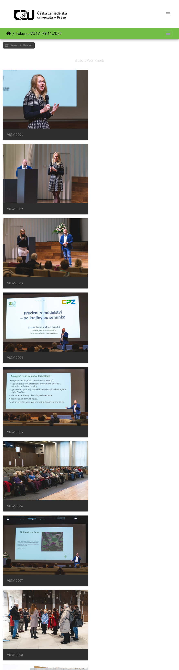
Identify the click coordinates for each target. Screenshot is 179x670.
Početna (8, 33)
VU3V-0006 (105, 280)
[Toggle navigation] (168, 14)
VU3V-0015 (15, 645)
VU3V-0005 (15, 280)
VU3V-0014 (105, 572)
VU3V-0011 (15, 499)
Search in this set (19, 45)
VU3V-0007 (15, 353)
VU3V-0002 (105, 133)
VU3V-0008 (105, 353)
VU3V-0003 (15, 207)
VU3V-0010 (105, 426)
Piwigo (97, 661)
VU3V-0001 (15, 133)
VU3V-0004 (105, 207)
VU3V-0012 (105, 499)
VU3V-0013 (15, 572)
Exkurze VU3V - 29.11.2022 (39, 33)
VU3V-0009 (15, 426)
